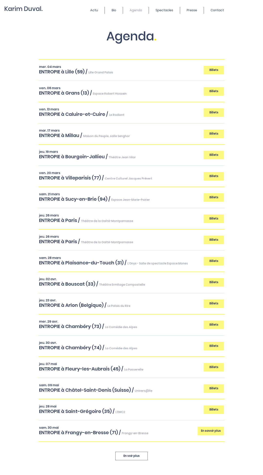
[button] (62, 72)
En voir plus (131, 456)
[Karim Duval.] (25, 8)
